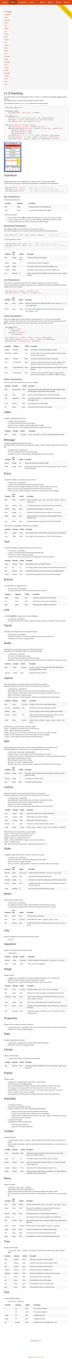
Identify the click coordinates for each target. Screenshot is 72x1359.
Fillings (13, 2)
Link (6, 31)
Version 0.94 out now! (66, 10)
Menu (6, 78)
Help (32, 2)
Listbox (7, 45)
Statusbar (7, 73)
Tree (6, 81)
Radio (6, 37)
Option (7, 39)
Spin (6, 42)
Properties (8, 62)
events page (44, 319)
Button (7, 28)
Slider (6, 48)
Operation (7, 14)
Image (6, 59)
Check (6, 34)
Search (66, 2)
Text (6, 25)
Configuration (23, 2)
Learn (42, 2)
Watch (50, 2)
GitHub (58, 2)
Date (6, 64)
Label (6, 17)
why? (41, 1340)
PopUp (6, 70)
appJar (5, 2)
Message (7, 20)
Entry (6, 23)
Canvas (7, 67)
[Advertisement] (36, 1348)
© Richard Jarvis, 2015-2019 (36, 1357)
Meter (6, 51)
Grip (6, 53)
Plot (6, 84)
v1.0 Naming (8, 11)
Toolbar (7, 76)
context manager (25, 103)
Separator (7, 56)
